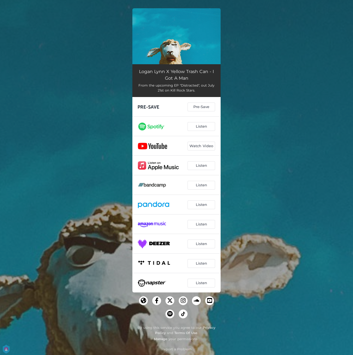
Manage (160, 339)
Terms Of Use (185, 333)
